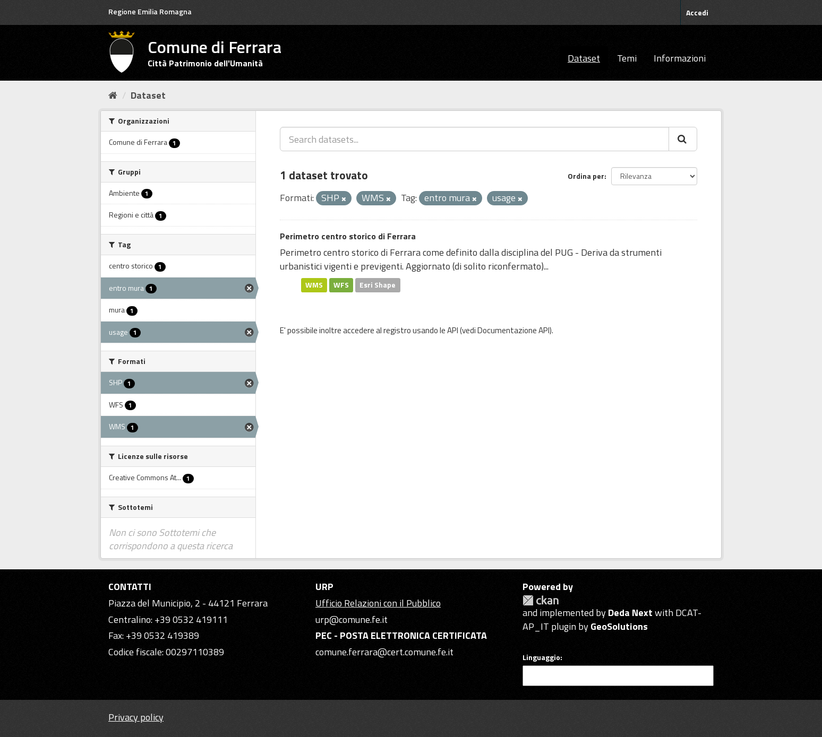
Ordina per (586, 175)
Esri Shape (377, 285)
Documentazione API (513, 330)
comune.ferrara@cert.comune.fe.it (384, 652)
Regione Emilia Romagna (150, 11)
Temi (627, 58)
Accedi (697, 12)
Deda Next (630, 612)
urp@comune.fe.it (351, 619)
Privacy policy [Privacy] (136, 717)
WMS (314, 285)
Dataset (584, 58)
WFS (341, 285)
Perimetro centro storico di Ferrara (348, 236)
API (452, 330)
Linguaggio (541, 657)
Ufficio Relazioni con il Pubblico (378, 603)
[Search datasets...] (474, 139)
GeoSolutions (619, 626)
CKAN (541, 600)
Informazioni (680, 58)
